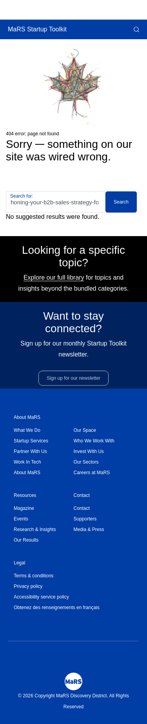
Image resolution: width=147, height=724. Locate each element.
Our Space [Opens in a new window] (85, 430)
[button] (135, 29)
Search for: (21, 196)
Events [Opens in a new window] (21, 519)
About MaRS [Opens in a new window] (27, 472)
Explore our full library (54, 277)
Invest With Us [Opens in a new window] (89, 451)
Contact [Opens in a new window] (82, 508)
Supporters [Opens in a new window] (85, 519)
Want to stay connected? (73, 325)
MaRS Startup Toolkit (37, 29)
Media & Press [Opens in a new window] (89, 529)
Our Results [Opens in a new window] (26, 540)
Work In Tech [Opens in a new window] (27, 462)
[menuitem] (44, 430)
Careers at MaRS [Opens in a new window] (92, 472)
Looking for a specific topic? (73, 256)
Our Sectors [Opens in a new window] (86, 462)
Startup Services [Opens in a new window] (31, 441)
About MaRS (27, 417)
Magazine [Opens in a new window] (24, 508)
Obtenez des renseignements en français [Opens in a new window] (57, 607)
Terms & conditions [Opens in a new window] (33, 575)
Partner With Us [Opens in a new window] (30, 451)
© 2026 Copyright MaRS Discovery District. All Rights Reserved (73, 701)
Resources (25, 495)
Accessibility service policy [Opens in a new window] (41, 597)
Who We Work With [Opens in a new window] (94, 441)
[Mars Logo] (73, 681)
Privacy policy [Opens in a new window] (28, 586)
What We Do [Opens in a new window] (27, 430)
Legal (19, 563)
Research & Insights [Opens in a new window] (35, 529)
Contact (82, 495)
